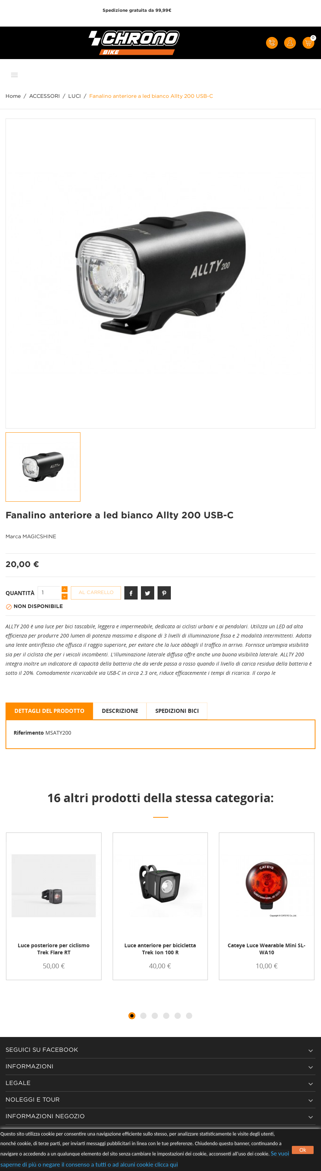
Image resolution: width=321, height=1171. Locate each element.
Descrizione (120, 710)
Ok (303, 1150)
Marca (13, 537)
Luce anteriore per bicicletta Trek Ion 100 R (160, 949)
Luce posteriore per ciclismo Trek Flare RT (54, 949)
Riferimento (29, 732)
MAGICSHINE (39, 537)
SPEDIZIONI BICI (177, 710)
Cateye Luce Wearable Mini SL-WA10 (267, 949)
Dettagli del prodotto (49, 710)
